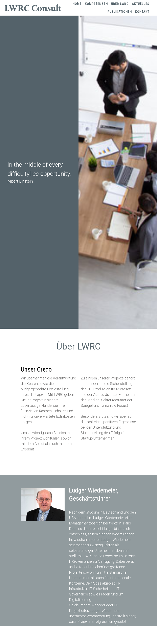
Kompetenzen (96, 4)
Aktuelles (141, 4)
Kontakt (142, 12)
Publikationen (120, 12)
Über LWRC (120, 4)
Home (77, 4)
